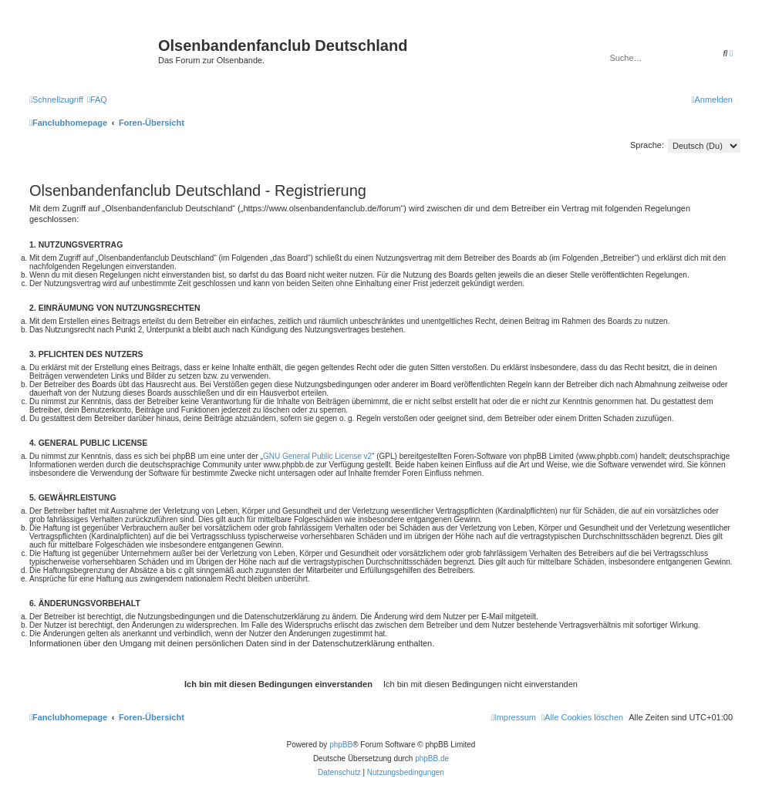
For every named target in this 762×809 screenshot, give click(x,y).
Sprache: (647, 145)
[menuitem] (97, 99)
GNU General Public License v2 (317, 456)
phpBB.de (432, 758)
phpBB (340, 744)
